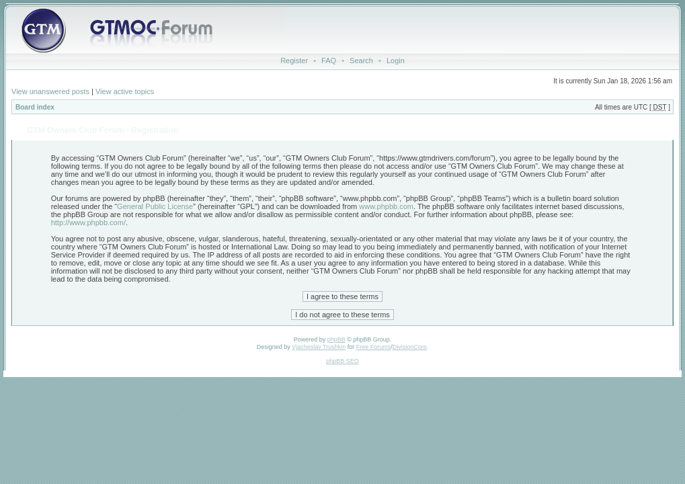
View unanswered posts (50, 91)
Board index (34, 107)
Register (294, 60)
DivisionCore (410, 347)
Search (361, 60)
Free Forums (373, 347)
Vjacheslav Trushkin (319, 347)
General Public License (155, 206)
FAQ (328, 60)
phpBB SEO (342, 361)
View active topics (124, 91)
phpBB (336, 339)
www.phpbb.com (386, 206)
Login (396, 60)
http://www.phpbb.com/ (88, 222)
